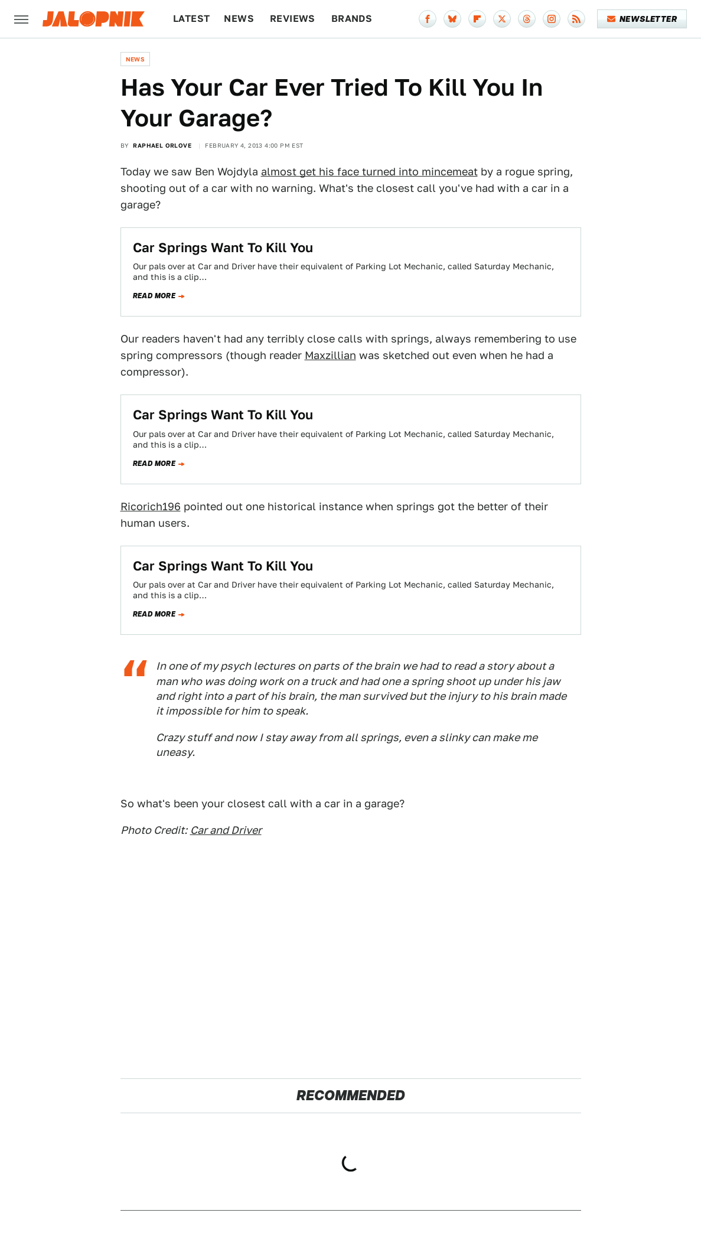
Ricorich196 (150, 506)
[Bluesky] (452, 19)
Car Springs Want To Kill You (223, 247)
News (239, 18)
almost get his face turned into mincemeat (369, 171)
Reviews (292, 18)
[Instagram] (551, 19)
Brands (351, 18)
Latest (191, 18)
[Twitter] (502, 19)
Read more (154, 296)
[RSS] (576, 19)
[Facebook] (427, 19)
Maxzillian (330, 355)
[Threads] (527, 19)
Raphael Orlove (162, 145)
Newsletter (642, 19)
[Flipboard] (477, 19)
